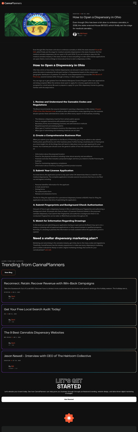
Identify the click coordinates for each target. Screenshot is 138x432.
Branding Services (25, 378)
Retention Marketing (26, 389)
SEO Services (23, 385)
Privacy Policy (126, 429)
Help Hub (57, 378)
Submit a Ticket (59, 385)
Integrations (43, 389)
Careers (41, 382)
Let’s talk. (48, 256)
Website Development (26, 382)
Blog (55, 382)
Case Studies (23, 392)
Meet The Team (44, 378)
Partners (42, 385)
